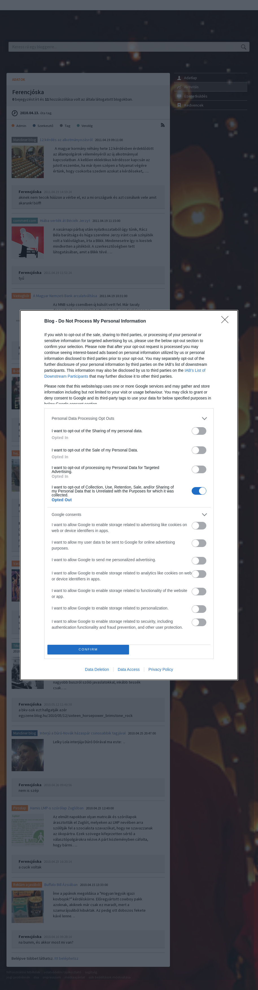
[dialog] (129, 495)
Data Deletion (97, 669)
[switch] (199, 431)
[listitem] (129, 418)
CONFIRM (88, 649)
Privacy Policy (160, 669)
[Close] (226, 321)
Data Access (129, 669)
